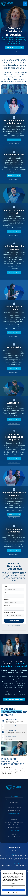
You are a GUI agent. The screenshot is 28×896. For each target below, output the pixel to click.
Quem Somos (14, 831)
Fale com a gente (14, 51)
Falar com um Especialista (14, 834)
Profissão (7, 605)
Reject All (14, 886)
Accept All (13, 889)
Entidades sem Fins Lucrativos (14, 804)
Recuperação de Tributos (14, 807)
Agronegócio (14, 816)
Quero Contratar (14, 143)
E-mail (6, 592)
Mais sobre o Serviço (14, 140)
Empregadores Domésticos (14, 824)
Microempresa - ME (14, 799)
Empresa (6, 599)
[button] (25, 4)
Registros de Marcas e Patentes (14, 822)
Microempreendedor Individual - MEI (14, 797)
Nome (5, 586)
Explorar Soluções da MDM (14, 47)
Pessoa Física (14, 814)
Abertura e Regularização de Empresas (14, 819)
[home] (7, 3)
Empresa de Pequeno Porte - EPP (14, 802)
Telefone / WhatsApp (10, 612)
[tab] (14, 721)
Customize (13, 883)
